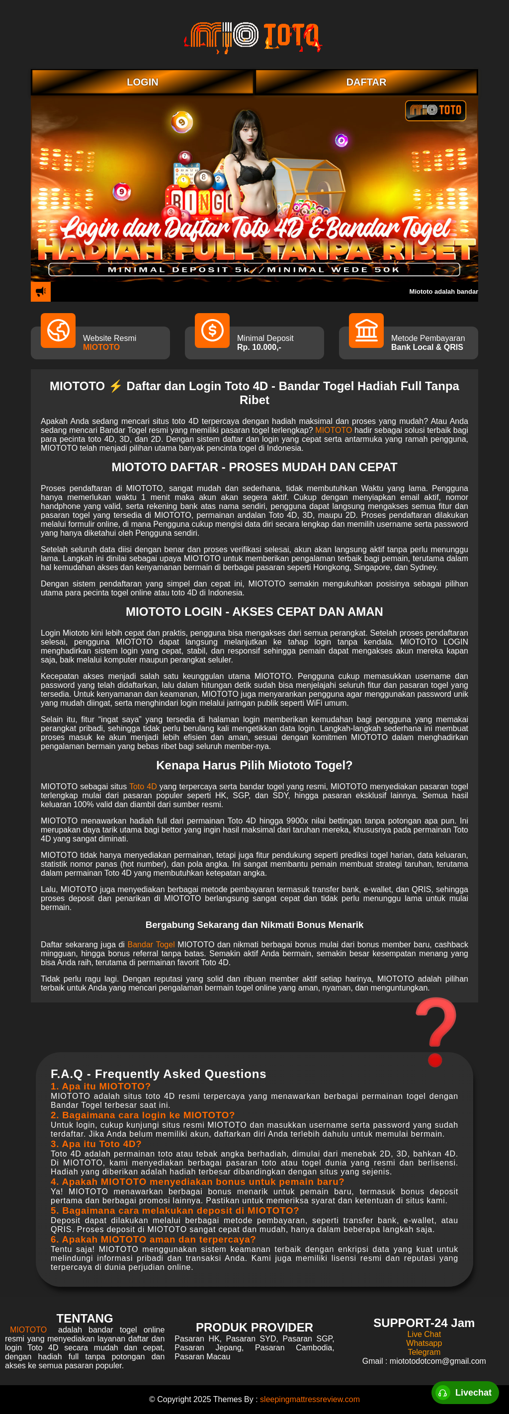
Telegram (424, 1352)
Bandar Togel (151, 944)
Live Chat (424, 1334)
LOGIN (142, 82)
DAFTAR (366, 82)
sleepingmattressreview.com (310, 1399)
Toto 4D (143, 786)
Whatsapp (424, 1343)
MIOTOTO (101, 347)
